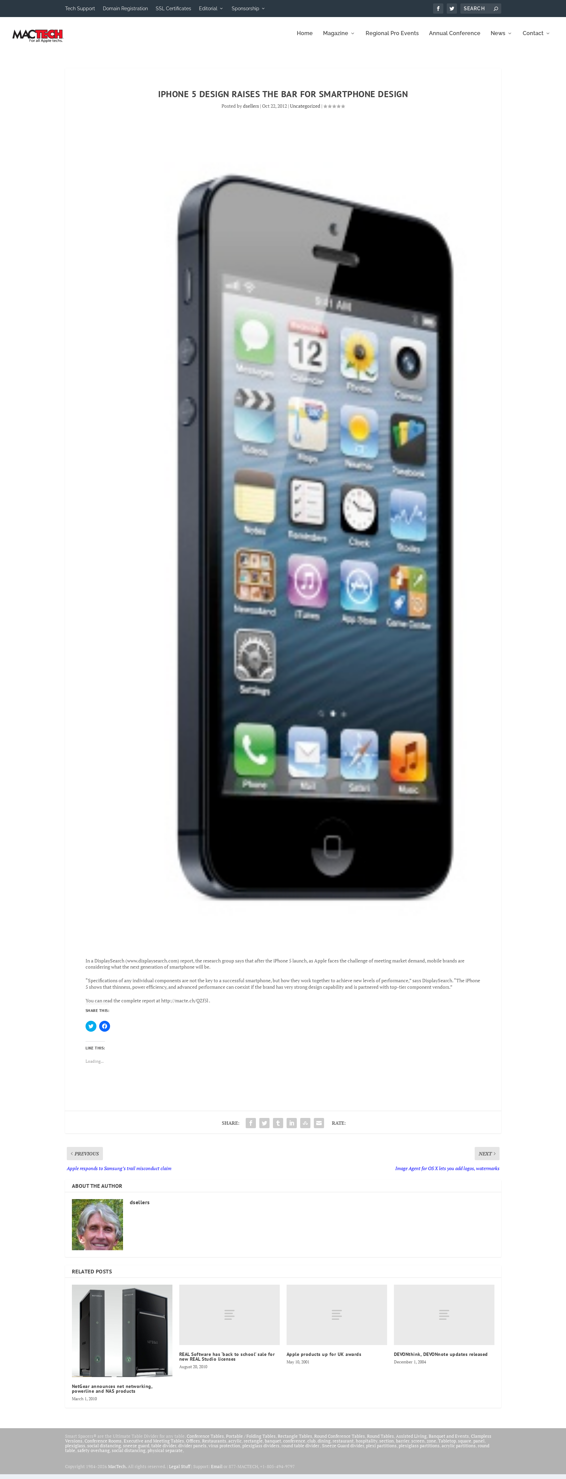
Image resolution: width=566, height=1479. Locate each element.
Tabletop (447, 1446)
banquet (273, 1446)
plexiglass (75, 1450)
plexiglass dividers (260, 1450)
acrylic (235, 1446)
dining (324, 1446)
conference (294, 1446)
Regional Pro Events (392, 38)
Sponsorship (245, 8)
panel (479, 1446)
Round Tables (380, 1441)
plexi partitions (381, 1450)
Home (305, 38)
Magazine (335, 38)
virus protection (224, 1450)
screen (418, 1446)
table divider (163, 1450)
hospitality (366, 1446)
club (311, 1446)
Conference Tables (205, 1441)
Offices (193, 1446)
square (464, 1446)
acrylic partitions (459, 1450)
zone (431, 1446)
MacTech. (117, 1471)
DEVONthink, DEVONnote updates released (441, 1359)
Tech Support (80, 8)
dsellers (251, 110)
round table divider (300, 1450)
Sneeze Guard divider (343, 1450)
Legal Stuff (179, 1471)
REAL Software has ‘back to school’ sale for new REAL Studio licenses (227, 1361)
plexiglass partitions (419, 1450)
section (386, 1446)
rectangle (253, 1446)
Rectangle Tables (295, 1441)
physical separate (165, 1455)
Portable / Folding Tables (251, 1441)
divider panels (192, 1450)
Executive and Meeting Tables (154, 1446)
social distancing (104, 1450)
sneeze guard (136, 1450)
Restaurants (214, 1446)
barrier (402, 1446)
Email (217, 1471)
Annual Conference (454, 38)
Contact (533, 38)
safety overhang (93, 1455)
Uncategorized (305, 110)
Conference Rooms (103, 1446)
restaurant (343, 1446)
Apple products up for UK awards (324, 1359)
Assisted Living (411, 1441)
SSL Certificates (173, 8)
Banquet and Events (449, 1441)
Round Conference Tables (339, 1441)
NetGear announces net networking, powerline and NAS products (112, 1393)
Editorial (208, 8)
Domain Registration (125, 8)
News (498, 38)
